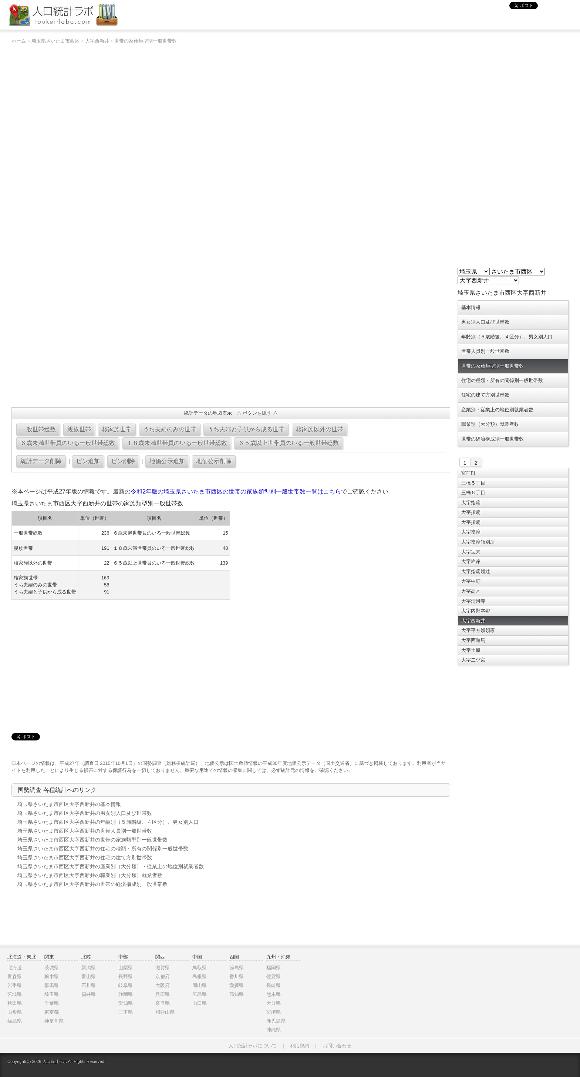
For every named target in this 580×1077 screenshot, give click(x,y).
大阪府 (162, 985)
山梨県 (125, 967)
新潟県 (88, 967)
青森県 (14, 976)
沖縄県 (273, 1030)
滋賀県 (162, 967)
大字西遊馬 (473, 640)
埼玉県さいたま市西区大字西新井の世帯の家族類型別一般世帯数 (92, 840)
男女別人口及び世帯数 (485, 322)
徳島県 (236, 967)
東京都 (51, 1012)
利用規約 (299, 1045)
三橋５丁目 (473, 483)
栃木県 (51, 976)
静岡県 (125, 994)
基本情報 (470, 307)
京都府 (162, 976)
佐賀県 (273, 976)
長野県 (125, 976)
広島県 (199, 994)
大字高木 (470, 591)
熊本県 (273, 994)
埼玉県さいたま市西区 (55, 41)
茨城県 (51, 967)
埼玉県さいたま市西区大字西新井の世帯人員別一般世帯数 (84, 831)
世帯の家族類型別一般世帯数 (145, 41)
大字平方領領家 (478, 630)
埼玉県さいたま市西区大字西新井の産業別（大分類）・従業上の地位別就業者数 (110, 866)
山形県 (14, 1012)
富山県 (88, 976)
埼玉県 (51, 994)
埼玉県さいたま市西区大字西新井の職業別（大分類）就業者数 (89, 875)
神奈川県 (54, 1021)
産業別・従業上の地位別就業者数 (497, 409)
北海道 (14, 967)
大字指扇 (470, 502)
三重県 (125, 1012)
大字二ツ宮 (473, 660)
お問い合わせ (337, 1045)
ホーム (18, 41)
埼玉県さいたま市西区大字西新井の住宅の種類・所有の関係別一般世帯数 (102, 849)
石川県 (88, 985)
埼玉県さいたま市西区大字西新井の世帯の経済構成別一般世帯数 (92, 884)
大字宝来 (470, 552)
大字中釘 (470, 581)
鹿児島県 (276, 1021)
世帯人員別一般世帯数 (485, 351)
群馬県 (51, 985)
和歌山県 (165, 1012)
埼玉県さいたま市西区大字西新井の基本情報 (69, 804)
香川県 (236, 976)
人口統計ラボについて (253, 1045)
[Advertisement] (230, 348)
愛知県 (125, 1003)
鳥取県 (199, 967)
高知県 (236, 994)
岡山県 (199, 985)
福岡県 (273, 967)
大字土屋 (470, 650)
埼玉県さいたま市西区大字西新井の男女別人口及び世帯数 (84, 813)
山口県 (199, 1003)
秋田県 (14, 1003)
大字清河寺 (473, 601)
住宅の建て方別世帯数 (485, 395)
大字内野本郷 (475, 610)
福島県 (14, 1021)
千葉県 (51, 1003)
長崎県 (273, 985)
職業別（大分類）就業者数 (490, 424)
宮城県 (14, 994)
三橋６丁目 (473, 492)
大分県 (273, 1003)
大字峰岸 (470, 561)
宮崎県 (273, 1012)
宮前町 (468, 473)
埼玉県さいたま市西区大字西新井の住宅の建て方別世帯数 (84, 857)
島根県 (199, 976)
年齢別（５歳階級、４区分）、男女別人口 (507, 337)
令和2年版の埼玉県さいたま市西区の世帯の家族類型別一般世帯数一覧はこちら (236, 491)
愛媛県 (236, 985)
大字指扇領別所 (478, 542)
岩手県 (14, 985)
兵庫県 (162, 994)
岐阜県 (125, 985)
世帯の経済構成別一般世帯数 (492, 439)
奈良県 (162, 1003)
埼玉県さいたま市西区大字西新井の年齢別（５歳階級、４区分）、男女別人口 (108, 822)
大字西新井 (97, 41)
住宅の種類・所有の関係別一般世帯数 (502, 380)
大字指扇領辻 (475, 571)
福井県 (88, 994)
